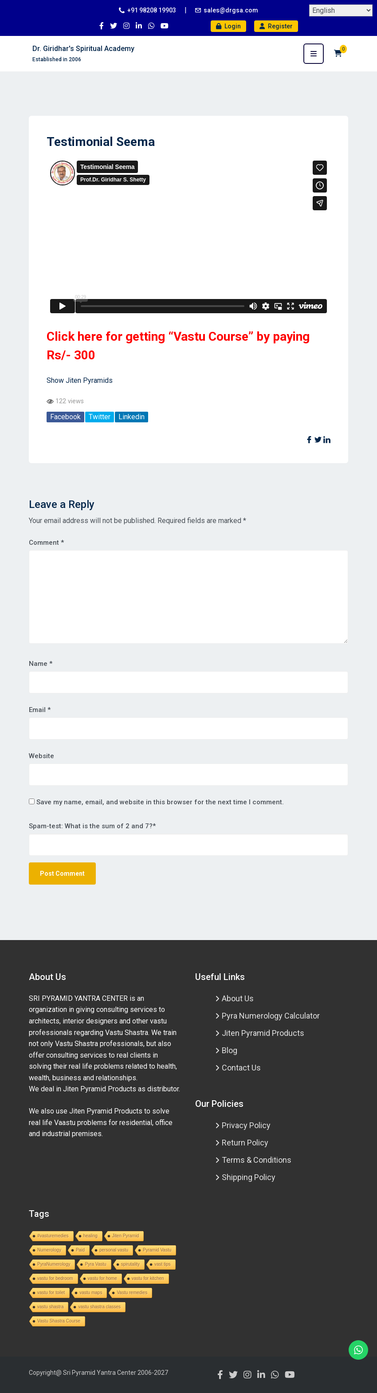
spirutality (130, 1264)
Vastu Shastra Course (58, 1320)
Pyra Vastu (95, 1264)
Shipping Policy (248, 1177)
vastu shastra (50, 1306)
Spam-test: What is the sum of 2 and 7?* (92, 826)
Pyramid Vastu (157, 1249)
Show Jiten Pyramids (80, 380)
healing (90, 1235)
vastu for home (102, 1278)
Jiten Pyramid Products (263, 1033)
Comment (46, 543)
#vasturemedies (53, 1235)
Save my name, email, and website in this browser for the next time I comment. (160, 802)
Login (228, 26)
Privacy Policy (246, 1125)
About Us (238, 998)
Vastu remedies (132, 1292)
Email (40, 710)
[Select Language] (341, 10)
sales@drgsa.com (231, 10)
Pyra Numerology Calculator (271, 1015)
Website (41, 756)
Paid (80, 1249)
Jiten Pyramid (125, 1235)
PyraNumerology (53, 1264)
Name (40, 664)
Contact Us (241, 1067)
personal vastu (113, 1249)
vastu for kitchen (148, 1278)
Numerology (49, 1249)
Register (276, 26)
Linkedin (131, 417)
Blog (229, 1050)
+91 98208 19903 (151, 10)
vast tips (162, 1264)
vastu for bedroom (55, 1278)
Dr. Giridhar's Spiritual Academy (83, 48)
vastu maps (90, 1292)
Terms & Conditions (256, 1160)
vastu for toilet (51, 1292)
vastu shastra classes (99, 1306)
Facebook (65, 417)
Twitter (99, 417)
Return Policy (245, 1142)
